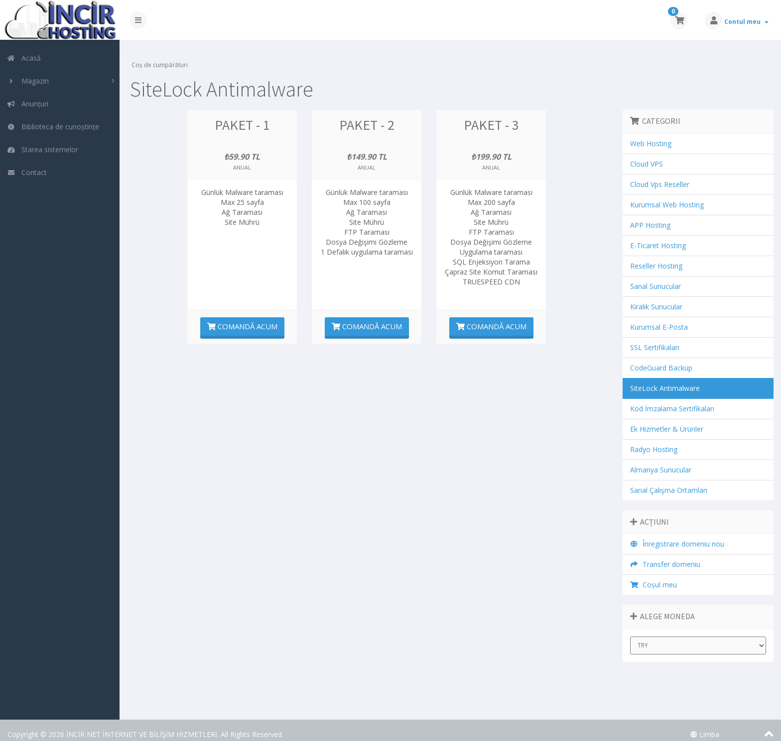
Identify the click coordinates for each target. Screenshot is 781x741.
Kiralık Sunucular (657, 298)
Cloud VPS (647, 156)
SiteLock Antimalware (665, 380)
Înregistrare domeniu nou (678, 536)
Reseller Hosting (657, 258)
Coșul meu (654, 576)
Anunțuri (27, 103)
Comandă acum (245, 318)
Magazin (28, 81)
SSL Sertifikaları (655, 339)
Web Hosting (651, 135)
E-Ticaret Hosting (658, 237)
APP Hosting (651, 217)
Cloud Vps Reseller (660, 176)
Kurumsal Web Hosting (667, 196)
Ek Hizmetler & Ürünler (667, 421)
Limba (704, 726)
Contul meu (746, 21)
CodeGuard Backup (662, 360)
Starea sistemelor (42, 149)
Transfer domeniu (666, 556)
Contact (27, 172)
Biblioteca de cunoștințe (53, 126)
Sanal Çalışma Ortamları (669, 482)
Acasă (24, 58)
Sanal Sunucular (656, 278)
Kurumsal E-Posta (659, 319)
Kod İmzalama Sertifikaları (673, 400)
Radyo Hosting (654, 441)
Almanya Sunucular (661, 461)
